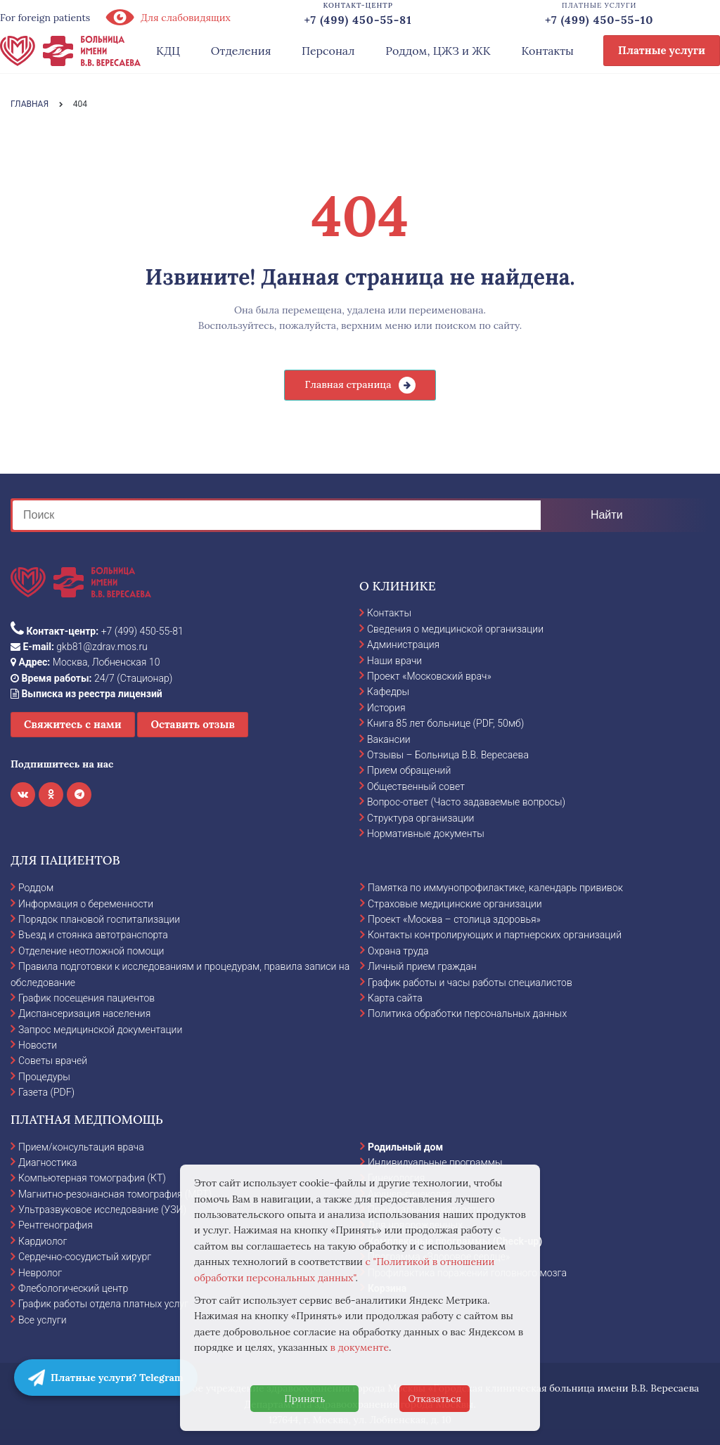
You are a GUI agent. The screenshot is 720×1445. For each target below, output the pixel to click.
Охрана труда (398, 951)
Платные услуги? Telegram (106, 1377)
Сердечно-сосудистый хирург (84, 1256)
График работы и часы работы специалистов (470, 982)
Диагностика (47, 1162)
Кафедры (388, 691)
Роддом (35, 887)
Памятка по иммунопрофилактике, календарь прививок (495, 887)
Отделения (241, 51)
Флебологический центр (73, 1288)
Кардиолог (42, 1241)
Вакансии (389, 739)
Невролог (40, 1272)
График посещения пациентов (86, 998)
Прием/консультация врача (81, 1147)
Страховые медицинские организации (455, 903)
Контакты (547, 51)
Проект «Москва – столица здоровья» (454, 919)
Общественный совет (416, 786)
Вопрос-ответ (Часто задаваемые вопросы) (466, 802)
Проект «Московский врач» (429, 676)
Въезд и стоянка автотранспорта (93, 934)
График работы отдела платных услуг (103, 1303)
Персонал (328, 51)
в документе (360, 1347)
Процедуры (44, 1076)
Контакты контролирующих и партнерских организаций (495, 934)
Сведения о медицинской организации (455, 629)
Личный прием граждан (422, 966)
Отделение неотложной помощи (91, 951)
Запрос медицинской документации (100, 1029)
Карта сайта (395, 998)
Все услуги (42, 1320)
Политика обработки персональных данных (467, 1013)
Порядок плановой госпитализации (99, 919)
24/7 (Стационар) (91, 678)
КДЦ (168, 51)
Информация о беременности (85, 903)
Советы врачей (52, 1060)
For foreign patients (45, 17)
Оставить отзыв (192, 724)
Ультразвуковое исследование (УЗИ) (102, 1209)
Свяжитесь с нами (73, 724)
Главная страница (347, 384)
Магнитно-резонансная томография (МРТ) (115, 1194)
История (386, 707)
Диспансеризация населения (84, 1013)
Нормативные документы (425, 833)
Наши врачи (394, 660)
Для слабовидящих (167, 17)
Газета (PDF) (46, 1092)
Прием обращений (409, 770)
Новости (37, 1045)
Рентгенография (55, 1225)
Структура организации (420, 818)
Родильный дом (405, 1147)
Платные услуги (661, 50)
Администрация (403, 644)
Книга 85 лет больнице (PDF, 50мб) (445, 723)
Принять (304, 1398)
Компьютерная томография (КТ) (92, 1178)
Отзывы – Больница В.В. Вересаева (448, 754)
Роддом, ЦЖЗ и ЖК (437, 51)
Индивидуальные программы (435, 1162)
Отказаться (434, 1398)
